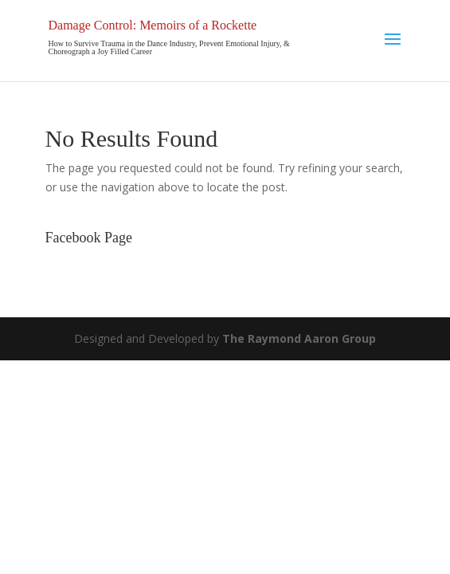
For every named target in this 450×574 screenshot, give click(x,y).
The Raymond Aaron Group (299, 338)
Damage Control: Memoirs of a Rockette (153, 25)
